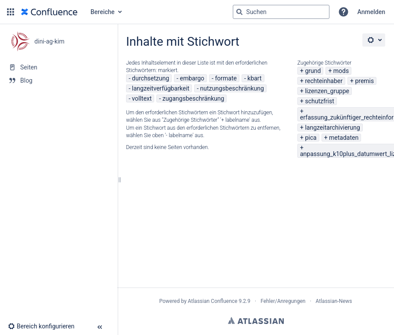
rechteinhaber (324, 80)
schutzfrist (319, 101)
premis (364, 80)
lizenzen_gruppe (327, 91)
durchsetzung (150, 78)
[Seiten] (58, 67)
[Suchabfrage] (281, 12)
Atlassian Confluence (213, 301)
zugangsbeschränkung (193, 98)
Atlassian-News (334, 301)
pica (310, 137)
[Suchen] (239, 11)
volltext (142, 98)
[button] (10, 12)
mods (341, 70)
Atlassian (256, 320)
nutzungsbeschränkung (232, 88)
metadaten (343, 137)
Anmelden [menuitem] (371, 11)
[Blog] (58, 80)
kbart (254, 78)
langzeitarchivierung (332, 127)
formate (226, 78)
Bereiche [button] (102, 11)
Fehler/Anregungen (282, 301)
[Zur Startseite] (49, 12)
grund (313, 70)
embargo (192, 78)
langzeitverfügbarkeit (160, 88)
